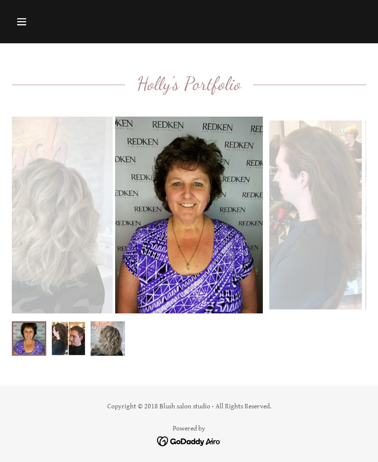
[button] (52, 21)
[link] (189, 440)
